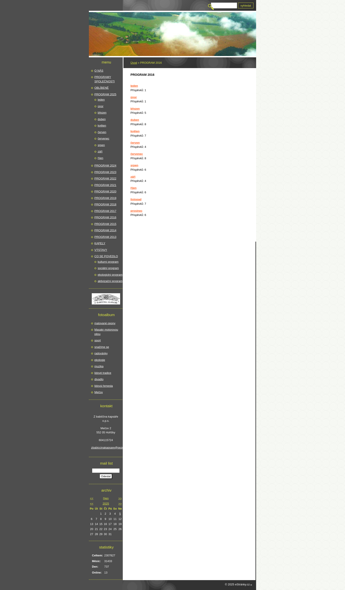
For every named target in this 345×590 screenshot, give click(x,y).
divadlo (98, 379)
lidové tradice (102, 373)
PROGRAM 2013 (105, 237)
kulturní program (108, 261)
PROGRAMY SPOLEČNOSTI (104, 79)
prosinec (136, 210)
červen (135, 142)
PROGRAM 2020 (105, 191)
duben (134, 119)
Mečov (98, 392)
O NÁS (98, 70)
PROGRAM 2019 (105, 198)
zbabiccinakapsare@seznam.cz (106, 447)
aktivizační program (110, 281)
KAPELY (99, 243)
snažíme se (101, 347)
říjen (133, 188)
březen (135, 108)
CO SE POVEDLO (106, 256)
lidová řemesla (103, 385)
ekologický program (110, 274)
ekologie (99, 360)
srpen (134, 165)
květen (134, 131)
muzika (98, 366)
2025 (106, 503)
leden (134, 85)
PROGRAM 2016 (105, 217)
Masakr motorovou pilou (106, 332)
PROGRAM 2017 (105, 211)
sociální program (108, 268)
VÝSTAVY (100, 250)
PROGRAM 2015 (105, 224)
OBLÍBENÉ (101, 87)
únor (133, 97)
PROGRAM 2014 (105, 230)
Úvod (133, 62)
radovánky (101, 353)
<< (91, 498)
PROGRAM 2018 (105, 204)
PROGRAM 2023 (105, 172)
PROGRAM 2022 (105, 178)
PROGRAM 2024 (105, 165)
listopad (135, 199)
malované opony (104, 323)
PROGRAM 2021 (105, 185)
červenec (136, 154)
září (132, 176)
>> (120, 498)
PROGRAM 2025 (105, 94)
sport (97, 340)
